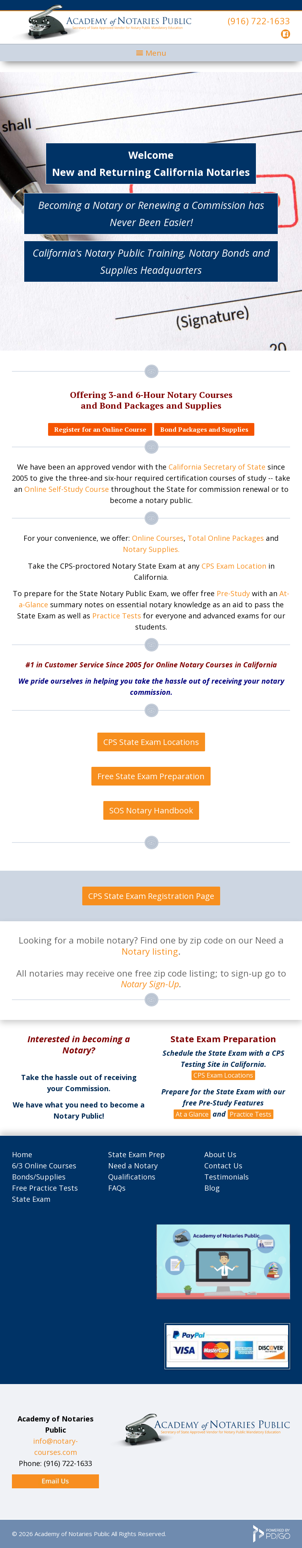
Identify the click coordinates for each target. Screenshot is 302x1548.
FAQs (117, 1188)
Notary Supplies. (151, 549)
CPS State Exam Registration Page (151, 896)
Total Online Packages (226, 538)
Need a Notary (133, 1165)
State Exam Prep (136, 1154)
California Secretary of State (216, 467)
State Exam (31, 1199)
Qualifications (131, 1176)
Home (22, 1154)
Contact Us (223, 1165)
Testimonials (226, 1176)
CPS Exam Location (233, 566)
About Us (220, 1154)
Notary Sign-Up (150, 984)
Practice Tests (116, 615)
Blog (212, 1188)
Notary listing (150, 951)
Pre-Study (233, 593)
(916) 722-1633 (259, 21)
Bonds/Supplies (39, 1176)
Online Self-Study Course (66, 489)
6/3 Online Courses (44, 1165)
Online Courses (158, 538)
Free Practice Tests (45, 1188)
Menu (155, 53)
